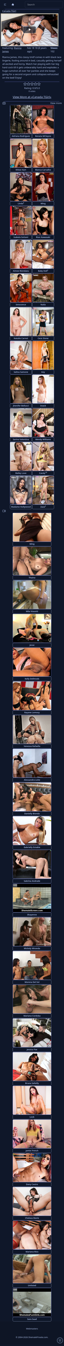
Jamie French (32, 1150)
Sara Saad (32, 1319)
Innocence (21, 304)
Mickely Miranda (32, 948)
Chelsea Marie (32, 1218)
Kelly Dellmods (32, 678)
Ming (43, 203)
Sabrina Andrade (32, 881)
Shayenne (32, 914)
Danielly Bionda (32, 813)
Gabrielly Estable (32, 847)
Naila (43, 304)
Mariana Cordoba (32, 1015)
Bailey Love (20, 473)
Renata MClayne (43, 136)
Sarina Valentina (21, 439)
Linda (21, 203)
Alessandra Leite (32, 779)
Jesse (32, 645)
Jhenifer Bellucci (21, 405)
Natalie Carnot (21, 338)
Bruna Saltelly (32, 1083)
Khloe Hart (21, 169)
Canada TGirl (9, 11)
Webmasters (32, 1328)
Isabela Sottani (21, 237)
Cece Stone (43, 338)
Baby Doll (43, 270)
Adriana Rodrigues (21, 136)
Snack (43, 405)
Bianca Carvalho (43, 169)
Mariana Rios (32, 1251)
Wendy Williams (43, 439)
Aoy (43, 372)
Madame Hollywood (21, 506)
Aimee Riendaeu (21, 270)
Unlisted (32, 1285)
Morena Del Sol (32, 982)
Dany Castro (32, 1184)
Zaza (43, 506)
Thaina (32, 577)
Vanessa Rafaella (32, 746)
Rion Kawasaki (43, 237)
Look (32, 1117)
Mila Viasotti (32, 611)
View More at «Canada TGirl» (32, 97)
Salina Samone (21, 372)
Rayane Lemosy (32, 712)
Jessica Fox (32, 1049)
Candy (43, 472)
